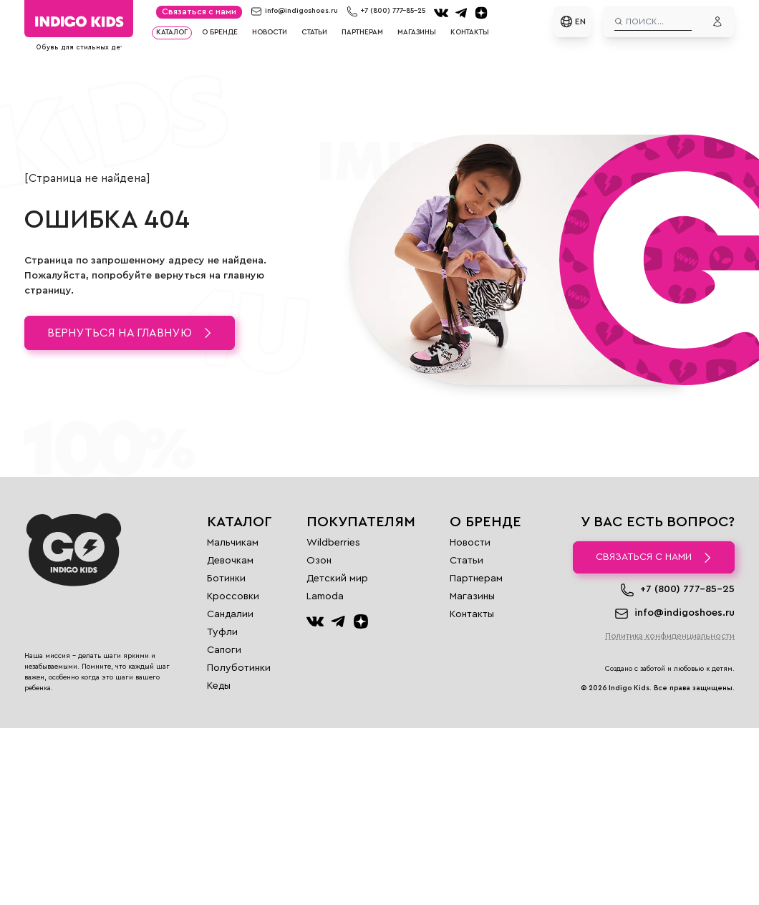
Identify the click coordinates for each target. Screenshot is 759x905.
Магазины (416, 33)
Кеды (219, 686)
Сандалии (230, 614)
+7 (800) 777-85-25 (393, 10)
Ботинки (226, 579)
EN (572, 21)
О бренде (220, 33)
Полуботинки (239, 668)
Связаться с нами (199, 11)
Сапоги (224, 650)
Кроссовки (233, 596)
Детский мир (337, 579)
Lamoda (325, 596)
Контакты (469, 33)
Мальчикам (232, 543)
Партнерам (362, 33)
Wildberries (333, 543)
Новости (269, 33)
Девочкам (230, 561)
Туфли (222, 632)
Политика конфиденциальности (670, 635)
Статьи (314, 33)
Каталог (172, 33)
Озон (319, 561)
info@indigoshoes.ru (301, 10)
